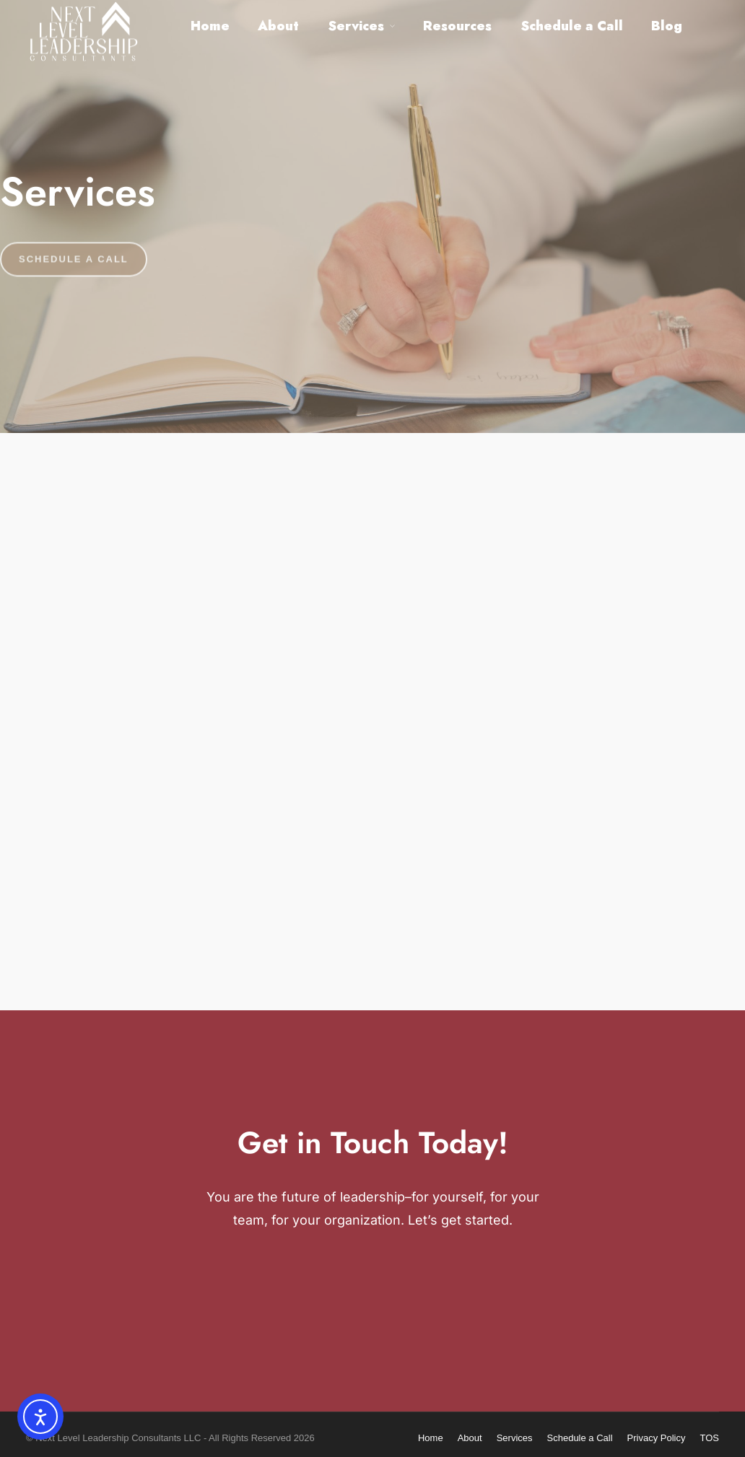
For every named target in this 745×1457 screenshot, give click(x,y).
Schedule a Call (571, 26)
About (278, 26)
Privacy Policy (656, 1437)
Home (210, 26)
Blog (666, 26)
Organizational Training (578, 882)
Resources (457, 26)
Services (356, 26)
